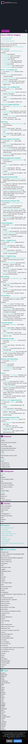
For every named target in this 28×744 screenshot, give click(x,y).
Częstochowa (4, 681)
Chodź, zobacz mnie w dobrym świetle (12, 209)
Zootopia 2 (6, 196)
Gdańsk (3, 687)
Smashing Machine (7, 367)
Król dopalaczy (5, 541)
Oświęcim (3, 704)
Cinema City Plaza (5, 508)
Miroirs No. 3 (4, 496)
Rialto (2, 521)
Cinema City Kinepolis (6, 506)
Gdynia (2, 689)
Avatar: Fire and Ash (15, 297)
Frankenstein (6, 57)
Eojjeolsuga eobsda (6, 571)
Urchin (2, 452)
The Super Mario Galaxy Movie (8, 448)
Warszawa (3, 723)
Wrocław (3, 726)
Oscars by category (8, 37)
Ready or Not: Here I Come (7, 450)
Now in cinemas (9, 550)
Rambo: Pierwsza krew (6, 624)
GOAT (2, 575)
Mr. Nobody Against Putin (16, 202)
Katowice (3, 694)
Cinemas (6, 504)
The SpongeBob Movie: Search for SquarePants (12, 647)
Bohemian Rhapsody (6, 559)
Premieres (7, 436)
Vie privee (3, 653)
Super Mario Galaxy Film (8, 528)
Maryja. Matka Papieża (6, 483)
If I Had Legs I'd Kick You (9, 92)
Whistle (2, 657)
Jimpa (2, 457)
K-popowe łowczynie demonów (18, 179)
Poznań (3, 705)
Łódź (2, 700)
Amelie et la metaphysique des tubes (12, 190)
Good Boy (3, 577)
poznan (11, 2)
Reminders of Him (5, 628)
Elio (4, 187)
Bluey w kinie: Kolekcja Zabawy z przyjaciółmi (13, 543)
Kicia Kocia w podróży (6, 586)
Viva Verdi (5, 272)
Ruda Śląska (4, 708)
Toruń (2, 720)
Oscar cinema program (8, 41)
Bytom (2, 678)
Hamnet (5, 59)
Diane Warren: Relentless (9, 262)
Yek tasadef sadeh (7, 149)
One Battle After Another (16, 51)
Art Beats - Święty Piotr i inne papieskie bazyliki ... (13, 554)
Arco (4, 183)
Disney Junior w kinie (6, 567)
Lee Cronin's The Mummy (7, 485)
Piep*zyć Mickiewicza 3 (6, 617)
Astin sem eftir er (5, 556)
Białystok (3, 673)
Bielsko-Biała (4, 674)
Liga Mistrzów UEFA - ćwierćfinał (9, 599)
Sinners (5, 64)
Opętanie (3, 615)
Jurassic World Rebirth (8, 313)
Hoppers (4, 537)
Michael (3, 494)
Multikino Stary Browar (6, 515)
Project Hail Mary (6, 531)
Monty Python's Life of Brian (8, 607)
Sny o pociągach (7, 67)
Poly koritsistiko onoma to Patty (9, 455)
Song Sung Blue (7, 95)
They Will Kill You (5, 463)
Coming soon (8, 471)
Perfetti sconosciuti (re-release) (8, 442)
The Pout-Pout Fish (6, 643)
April (2, 481)
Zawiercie (3, 729)
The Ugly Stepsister (8, 369)
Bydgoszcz (3, 676)
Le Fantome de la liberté (7, 597)
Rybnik (2, 710)
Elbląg (2, 684)
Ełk (1, 686)
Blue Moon (5, 81)
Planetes (3, 440)
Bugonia (5, 54)
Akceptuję (17, 741)
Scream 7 (3, 632)
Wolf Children (4, 659)
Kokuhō (5, 364)
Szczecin (3, 718)
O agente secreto (7, 65)
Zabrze (2, 728)
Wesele (2, 655)
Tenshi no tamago (5, 636)
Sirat (4, 396)
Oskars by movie (7, 39)
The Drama (3, 444)
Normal (3, 498)
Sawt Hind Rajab (7, 427)
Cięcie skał (5, 214)
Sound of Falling (5, 490)
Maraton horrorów (5, 603)
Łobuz (2, 666)
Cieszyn (3, 679)
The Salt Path (4, 645)
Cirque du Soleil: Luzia (6, 561)
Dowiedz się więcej (15, 737)
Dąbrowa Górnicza (5, 682)
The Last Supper (5, 642)
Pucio (2, 488)
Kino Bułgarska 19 (5, 513)
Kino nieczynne (4, 588)
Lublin (2, 699)
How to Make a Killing (6, 446)
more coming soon (6, 500)
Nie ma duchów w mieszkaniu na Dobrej (11, 611)
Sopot (2, 713)
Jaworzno (3, 692)
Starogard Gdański (5, 716)
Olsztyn (3, 702)
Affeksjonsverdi (7, 62)
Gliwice (2, 691)
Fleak (2, 573)
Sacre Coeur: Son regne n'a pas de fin (10, 630)
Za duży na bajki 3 (6, 539)
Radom (2, 707)
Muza (2, 517)
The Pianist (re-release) (6, 487)
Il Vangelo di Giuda (5, 467)
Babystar (3, 477)
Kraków (3, 697)
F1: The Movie (6, 56)
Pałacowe (3, 519)
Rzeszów (3, 712)
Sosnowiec (3, 715)
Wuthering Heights (5, 661)
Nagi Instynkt (4, 609)
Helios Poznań (4, 510)
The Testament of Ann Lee (7, 649)
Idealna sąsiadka (7, 217)
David (2, 461)
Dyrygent (3, 569)
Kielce (2, 695)
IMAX (2, 512)
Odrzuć (9, 741)
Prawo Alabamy (7, 206)
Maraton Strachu (5, 601)
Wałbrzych (3, 725)
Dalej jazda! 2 (4, 563)
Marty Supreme (7, 60)
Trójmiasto (3, 721)
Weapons (12, 402)
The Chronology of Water (7, 479)
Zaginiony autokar (7, 308)
